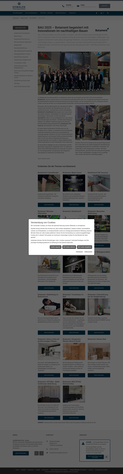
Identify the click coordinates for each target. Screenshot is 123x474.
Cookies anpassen (55, 247)
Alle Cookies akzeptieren (84, 247)
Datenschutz (88, 251)
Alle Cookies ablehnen (69, 247)
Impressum (79, 251)
